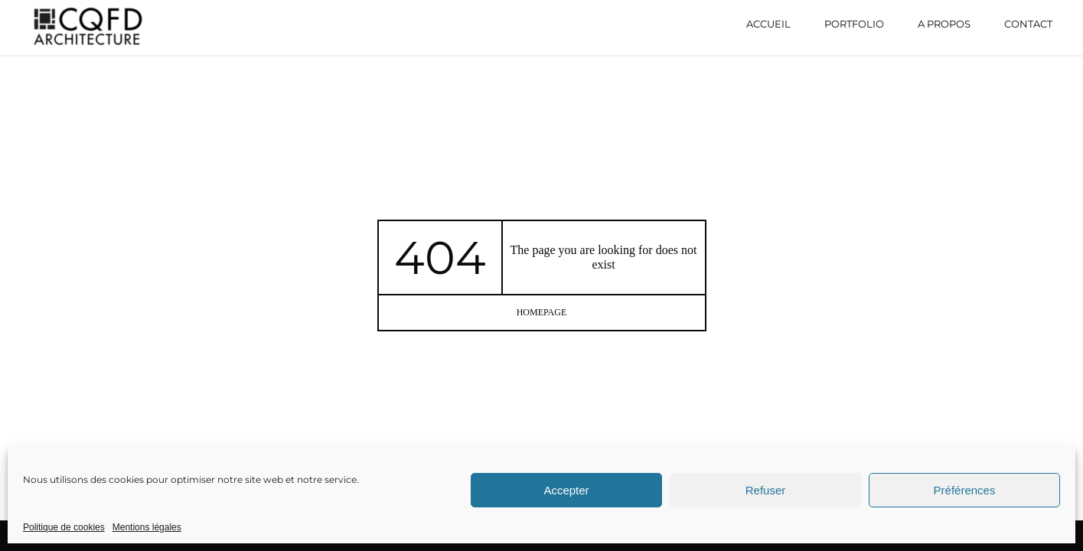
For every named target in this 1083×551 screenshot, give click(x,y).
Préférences (965, 490)
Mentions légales (147, 527)
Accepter (566, 490)
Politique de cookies (64, 527)
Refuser (765, 490)
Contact (1028, 24)
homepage (542, 312)
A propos (944, 24)
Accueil (768, 24)
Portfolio (854, 24)
